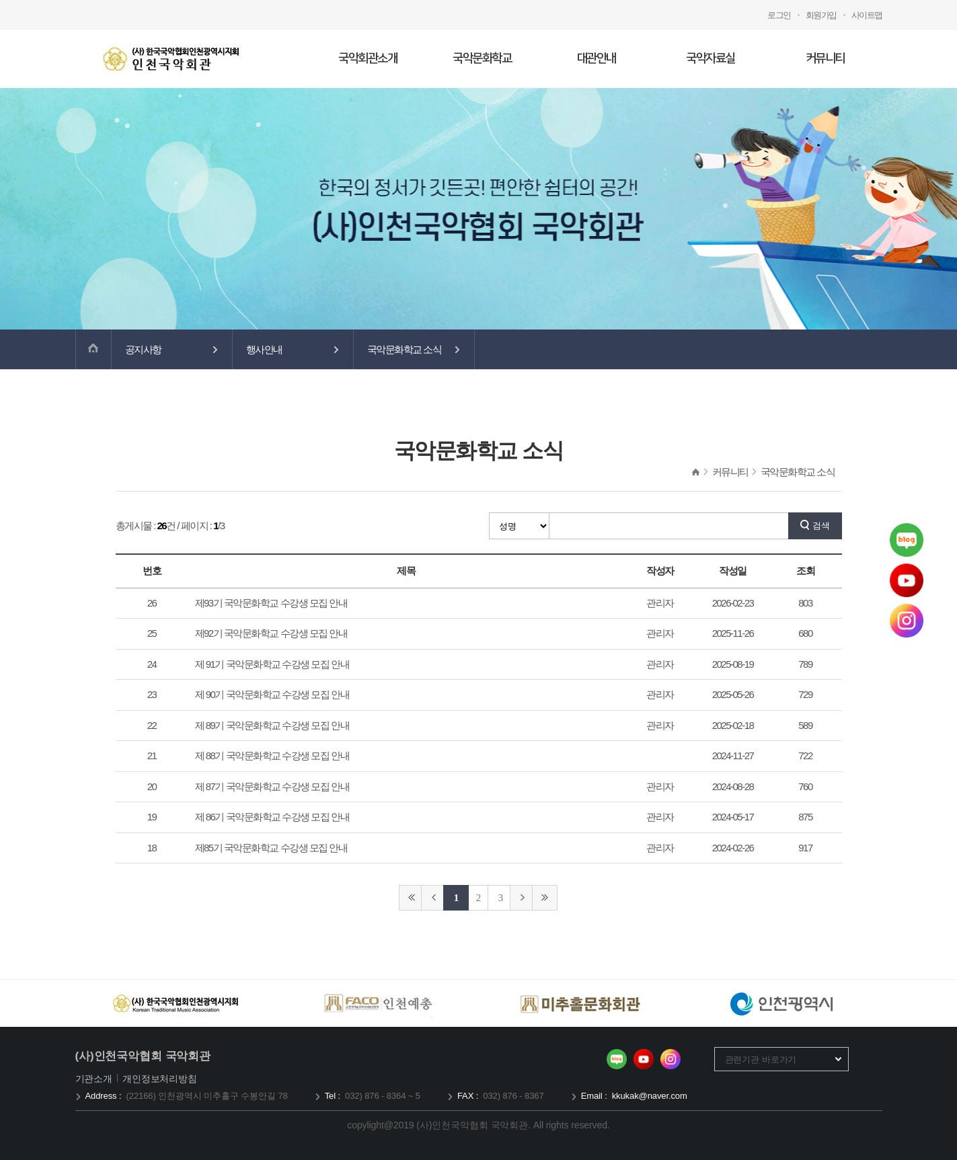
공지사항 (143, 349)
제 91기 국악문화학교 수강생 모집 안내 (272, 664)
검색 (821, 525)
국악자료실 (710, 58)
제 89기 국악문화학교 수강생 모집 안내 (272, 725)
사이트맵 (866, 15)
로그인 (779, 15)
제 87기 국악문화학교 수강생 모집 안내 (272, 786)
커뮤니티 (825, 58)
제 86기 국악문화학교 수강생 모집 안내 (272, 816)
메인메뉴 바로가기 (0, 0)
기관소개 (95, 1078)
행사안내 (264, 349)
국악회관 (171, 58)
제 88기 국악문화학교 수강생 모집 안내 (272, 755)
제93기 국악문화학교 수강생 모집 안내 (271, 603)
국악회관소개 (367, 58)
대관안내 (596, 58)
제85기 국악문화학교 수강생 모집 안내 (271, 847)
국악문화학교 (482, 58)
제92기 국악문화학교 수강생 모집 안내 (271, 633)
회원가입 (821, 15)
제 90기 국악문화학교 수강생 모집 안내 (272, 694)
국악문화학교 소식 (404, 349)
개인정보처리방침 (159, 1078)
